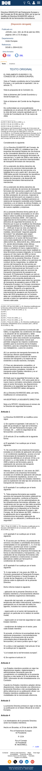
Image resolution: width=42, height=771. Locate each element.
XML (21, 55)
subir (37, 747)
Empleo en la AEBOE (21, 757)
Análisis (12, 64)
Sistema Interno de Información (17, 756)
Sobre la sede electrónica (17, 753)
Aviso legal (36, 753)
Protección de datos (26, 754)
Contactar (5, 753)
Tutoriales (31, 756)
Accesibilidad (14, 754)
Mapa (29, 753)
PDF (9, 55)
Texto (4, 64)
